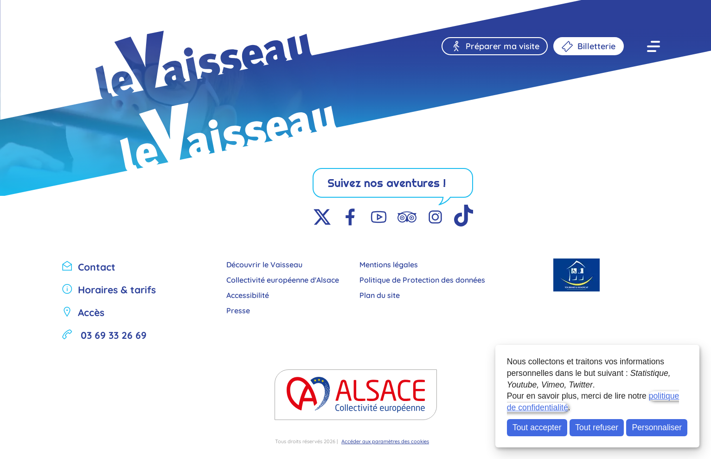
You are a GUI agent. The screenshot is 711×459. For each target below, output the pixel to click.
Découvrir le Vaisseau (264, 264)
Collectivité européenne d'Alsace (282, 279)
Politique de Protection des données (422, 279)
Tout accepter (537, 427)
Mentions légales (388, 264)
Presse (238, 309)
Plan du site (379, 294)
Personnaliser (657, 427)
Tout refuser (596, 427)
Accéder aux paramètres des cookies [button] (385, 441)
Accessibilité (247, 294)
